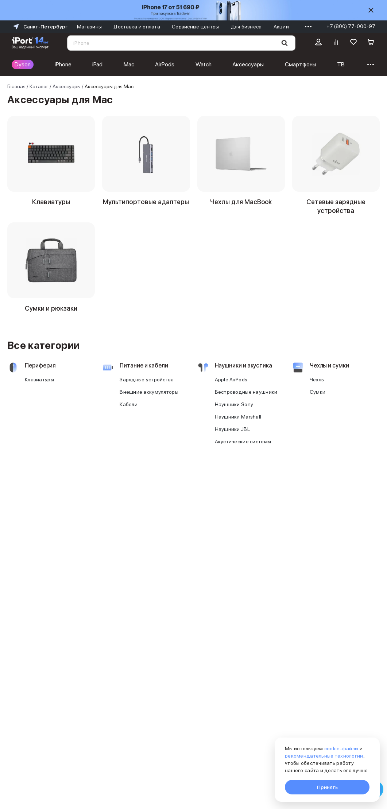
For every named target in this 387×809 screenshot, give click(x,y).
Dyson (23, 64)
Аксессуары (248, 64)
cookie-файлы (341, 748)
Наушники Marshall (238, 425)
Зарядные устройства (147, 388)
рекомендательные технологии (324, 756)
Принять (327, 787)
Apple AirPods (231, 388)
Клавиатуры (39, 388)
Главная (16, 86)
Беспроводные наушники (246, 401)
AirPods (164, 64)
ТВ (341, 64)
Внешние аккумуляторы (149, 401)
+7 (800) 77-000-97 (350, 26)
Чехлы (317, 388)
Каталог (39, 86)
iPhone (63, 64)
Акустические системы (243, 450)
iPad (97, 64)
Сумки (317, 401)
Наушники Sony (234, 413)
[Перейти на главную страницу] (30, 43)
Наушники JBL (232, 438)
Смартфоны (300, 64)
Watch (204, 64)
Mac (129, 64)
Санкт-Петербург (39, 26)
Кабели (129, 413)
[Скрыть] (371, 10)
